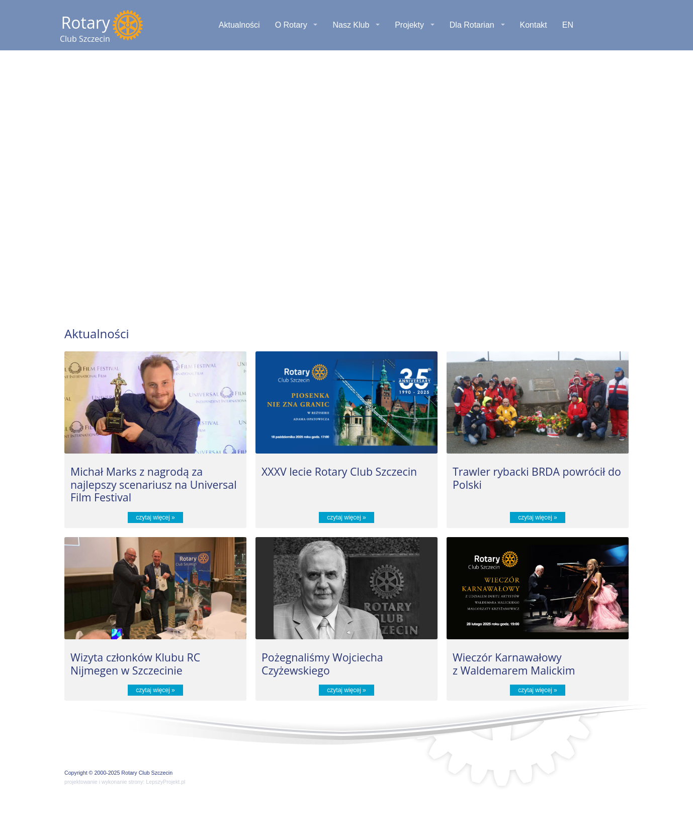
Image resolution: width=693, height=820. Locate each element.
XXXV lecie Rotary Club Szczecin (339, 471)
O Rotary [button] (291, 25)
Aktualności (239, 25)
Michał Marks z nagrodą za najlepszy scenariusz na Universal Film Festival (153, 484)
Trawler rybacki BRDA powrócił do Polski (537, 478)
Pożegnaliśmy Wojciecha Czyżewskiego (322, 664)
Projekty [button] (409, 25)
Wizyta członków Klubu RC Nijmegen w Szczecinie (135, 664)
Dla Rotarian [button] (472, 25)
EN (567, 25)
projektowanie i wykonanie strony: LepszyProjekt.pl (124, 782)
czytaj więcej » (155, 517)
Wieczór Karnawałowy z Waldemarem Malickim (514, 664)
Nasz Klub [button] (350, 25)
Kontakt (533, 25)
